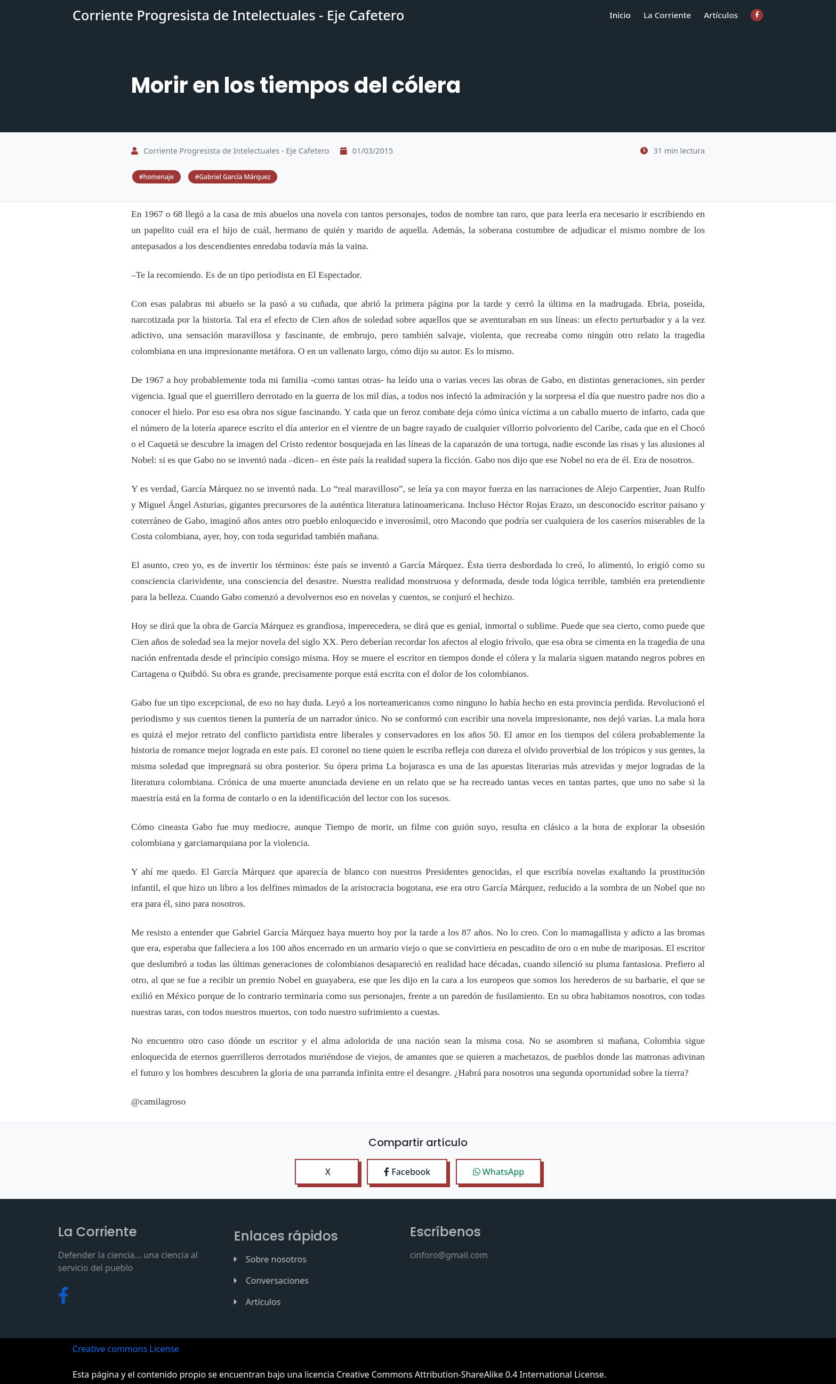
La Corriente (672, 24)
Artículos (722, 24)
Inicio (627, 24)
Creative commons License (126, 1348)
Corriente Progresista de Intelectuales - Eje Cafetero (238, 24)
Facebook (407, 1171)
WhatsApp (499, 1171)
